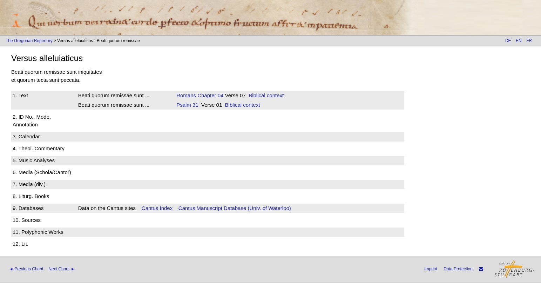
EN (519, 40)
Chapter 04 (209, 95)
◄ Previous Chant (26, 268)
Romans (186, 95)
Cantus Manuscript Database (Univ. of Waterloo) (234, 208)
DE (508, 40)
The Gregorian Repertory (29, 40)
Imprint (430, 268)
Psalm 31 (187, 105)
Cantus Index (157, 208)
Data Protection (458, 268)
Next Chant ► (61, 268)
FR (529, 40)
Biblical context (266, 95)
